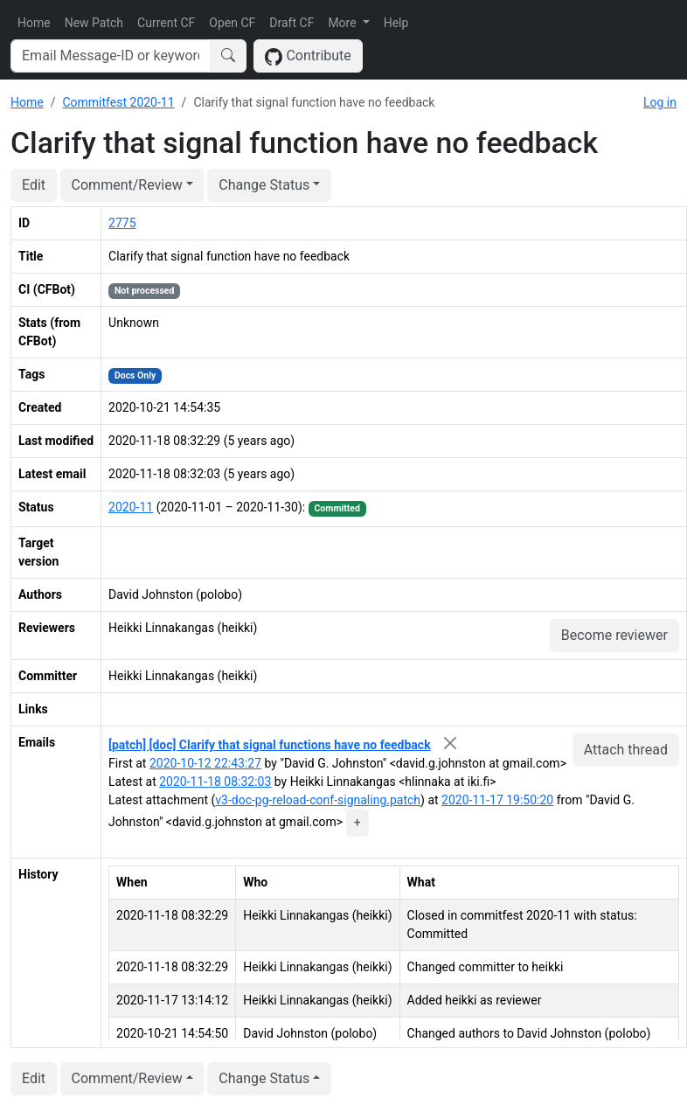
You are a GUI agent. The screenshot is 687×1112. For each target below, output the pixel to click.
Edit (33, 185)
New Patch (94, 23)
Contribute (308, 56)
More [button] (343, 23)
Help (396, 23)
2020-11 (130, 507)
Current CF (166, 23)
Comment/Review (127, 185)
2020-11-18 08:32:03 (215, 782)
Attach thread (626, 749)
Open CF (232, 23)
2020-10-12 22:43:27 (205, 763)
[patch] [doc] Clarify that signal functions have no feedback (269, 745)
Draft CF (291, 23)
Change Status (264, 185)
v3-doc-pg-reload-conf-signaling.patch (317, 800)
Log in (660, 102)
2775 (121, 223)
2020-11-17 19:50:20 (497, 800)
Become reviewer (614, 635)
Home (34, 23)
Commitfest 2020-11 (118, 102)
